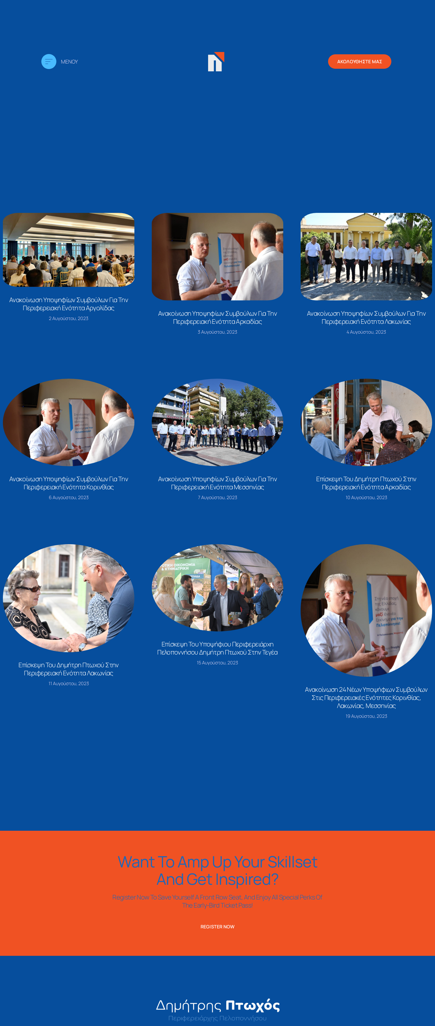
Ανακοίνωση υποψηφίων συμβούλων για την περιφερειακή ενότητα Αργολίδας (68, 303)
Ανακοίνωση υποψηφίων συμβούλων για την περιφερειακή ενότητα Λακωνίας (366, 317)
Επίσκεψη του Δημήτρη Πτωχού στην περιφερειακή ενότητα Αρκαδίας (366, 483)
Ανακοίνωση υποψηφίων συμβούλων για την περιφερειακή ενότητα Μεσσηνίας (217, 483)
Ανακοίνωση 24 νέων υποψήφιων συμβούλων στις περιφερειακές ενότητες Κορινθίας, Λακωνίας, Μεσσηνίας (366, 697)
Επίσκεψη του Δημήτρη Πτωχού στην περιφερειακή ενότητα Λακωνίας (68, 669)
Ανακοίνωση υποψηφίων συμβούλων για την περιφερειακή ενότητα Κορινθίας (68, 483)
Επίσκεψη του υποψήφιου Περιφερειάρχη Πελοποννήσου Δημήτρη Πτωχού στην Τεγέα (217, 648)
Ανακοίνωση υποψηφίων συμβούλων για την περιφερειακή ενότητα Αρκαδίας (217, 317)
